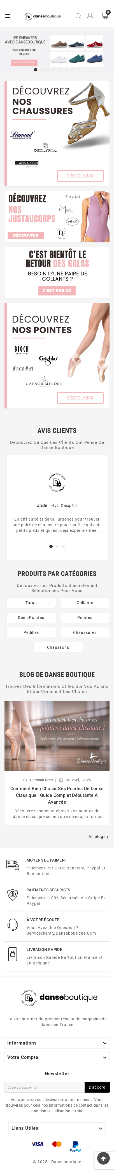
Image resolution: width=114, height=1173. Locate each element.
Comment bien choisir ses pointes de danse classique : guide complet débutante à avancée (57, 795)
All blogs (99, 836)
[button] (35, 70)
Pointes (84, 617)
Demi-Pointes (31, 617)
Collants (85, 602)
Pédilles (31, 632)
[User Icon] (90, 16)
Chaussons (58, 647)
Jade (42, 505)
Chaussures (85, 632)
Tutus (31, 602)
